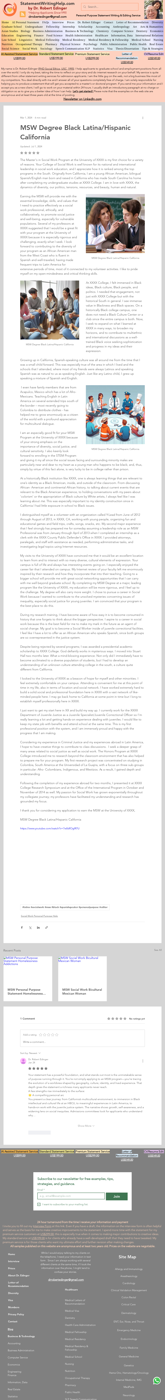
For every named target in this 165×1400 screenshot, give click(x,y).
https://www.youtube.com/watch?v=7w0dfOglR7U (49, 828)
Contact (12, 1321)
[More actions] (143, 118)
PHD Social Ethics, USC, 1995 (56, 68)
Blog (10, 1329)
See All (158, 949)
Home (11, 1254)
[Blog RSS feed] (23, 14)
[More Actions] (143, 1061)
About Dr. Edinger (18, 1275)
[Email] (70, 1196)
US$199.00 (38, 1238)
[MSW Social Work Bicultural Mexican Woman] (82, 970)
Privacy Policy (16, 1314)
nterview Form (42, 1226)
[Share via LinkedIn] (38, 927)
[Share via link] (46, 927)
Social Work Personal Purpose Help (39, 915)
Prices (11, 1268)
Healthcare (71, 1289)
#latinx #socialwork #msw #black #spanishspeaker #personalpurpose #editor (64, 907)
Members (13, 1307)
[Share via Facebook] (21, 927)
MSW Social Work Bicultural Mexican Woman (82, 991)
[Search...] (109, 6)
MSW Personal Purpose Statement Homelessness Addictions (25, 991)
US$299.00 (47, 1234)
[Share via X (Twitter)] (30, 927)
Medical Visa (72, 1310)
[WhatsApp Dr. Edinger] (157, 1380)
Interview (13, 1261)
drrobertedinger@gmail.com (47, 17)
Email (41, 1189)
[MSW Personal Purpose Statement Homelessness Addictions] (28, 970)
